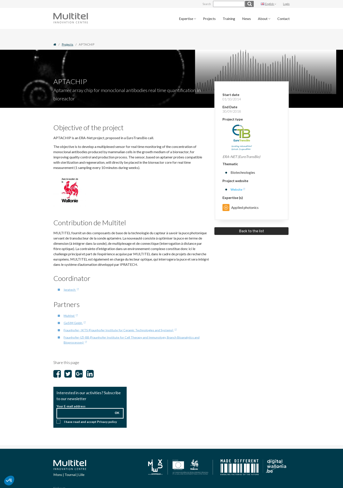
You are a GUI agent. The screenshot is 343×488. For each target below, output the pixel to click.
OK (117, 401)
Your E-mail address (71, 395)
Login (286, 3)
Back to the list (251, 221)
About (264, 17)
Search (200, 3)
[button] (9, 480)
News (246, 17)
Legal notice (238, 473)
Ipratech (70, 279)
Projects (209, 17)
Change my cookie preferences (209, 473)
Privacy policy (107, 410)
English (268, 3)
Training (229, 17)
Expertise (187, 17)
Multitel (70, 305)
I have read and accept (90, 410)
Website (237, 179)
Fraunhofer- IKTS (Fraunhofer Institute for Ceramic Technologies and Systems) (123, 319)
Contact (283, 17)
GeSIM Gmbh (74, 312)
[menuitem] (187, 17)
